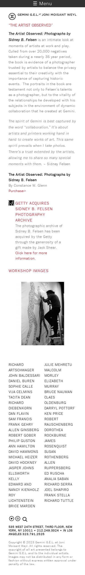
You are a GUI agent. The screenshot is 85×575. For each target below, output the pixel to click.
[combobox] (30, 519)
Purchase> (17, 190)
